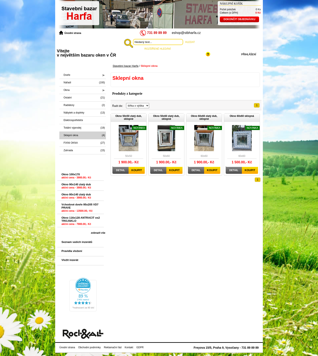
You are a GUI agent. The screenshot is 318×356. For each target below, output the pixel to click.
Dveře (84, 75)
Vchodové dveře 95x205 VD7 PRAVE (79, 208)
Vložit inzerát (69, 260)
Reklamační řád (112, 347)
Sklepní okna (84, 135)
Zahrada (84, 150)
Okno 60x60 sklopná (242, 116)
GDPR (140, 347)
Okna (84, 90)
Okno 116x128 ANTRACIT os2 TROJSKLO (80, 221)
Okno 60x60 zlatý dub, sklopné (204, 117)
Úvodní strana (70, 33)
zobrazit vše (98, 232)
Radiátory (84, 105)
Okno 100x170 (76, 177)
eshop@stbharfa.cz (186, 33)
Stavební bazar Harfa (125, 65)
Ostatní (84, 97)
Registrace (223, 54)
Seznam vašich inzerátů (76, 242)
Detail (120, 170)
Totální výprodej (84, 127)
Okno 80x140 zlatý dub (76, 197)
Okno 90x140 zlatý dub (76, 187)
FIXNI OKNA (84, 142)
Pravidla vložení (71, 251)
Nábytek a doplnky (84, 112)
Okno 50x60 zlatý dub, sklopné (166, 117)
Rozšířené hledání (157, 48)
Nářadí (84, 82)
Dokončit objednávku (239, 19)
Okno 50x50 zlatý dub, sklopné (128, 117)
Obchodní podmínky (89, 347)
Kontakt (129, 347)
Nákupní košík (231, 3)
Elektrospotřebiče (73, 120)
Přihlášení (248, 54)
